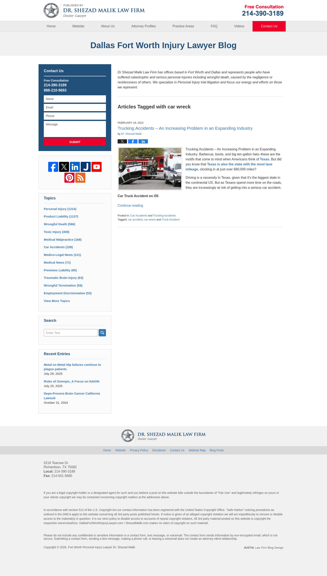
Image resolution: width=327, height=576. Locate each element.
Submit (74, 142)
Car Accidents (138, 215)
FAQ (214, 26)
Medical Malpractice (63, 239)
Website (78, 26)
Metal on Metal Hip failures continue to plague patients (72, 367)
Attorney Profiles (143, 26)
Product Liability (61, 216)
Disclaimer (159, 450)
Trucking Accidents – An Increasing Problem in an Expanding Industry (185, 128)
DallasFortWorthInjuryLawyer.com (101, 523)
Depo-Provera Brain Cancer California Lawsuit (72, 396)
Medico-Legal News (62, 255)
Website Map (197, 450)
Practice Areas (183, 26)
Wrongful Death (59, 224)
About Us (108, 26)
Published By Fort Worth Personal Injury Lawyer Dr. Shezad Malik (262, 10)
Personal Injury (60, 209)
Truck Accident (171, 219)
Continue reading (130, 205)
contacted (93, 497)
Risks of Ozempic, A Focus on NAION (71, 381)
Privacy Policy (139, 450)
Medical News (57, 262)
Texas (264, 159)
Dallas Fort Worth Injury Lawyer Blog (94, 10)
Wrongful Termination (63, 285)
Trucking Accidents (164, 215)
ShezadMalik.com (137, 523)
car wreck (150, 219)
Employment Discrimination (68, 293)
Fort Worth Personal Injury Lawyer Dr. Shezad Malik (101, 547)
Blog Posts (217, 450)
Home (51, 26)
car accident (135, 219)
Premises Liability (60, 270)
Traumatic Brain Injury (63, 277)
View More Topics (57, 301)
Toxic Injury (56, 232)
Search (102, 332)
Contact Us (269, 26)
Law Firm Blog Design (263, 547)
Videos (239, 26)
